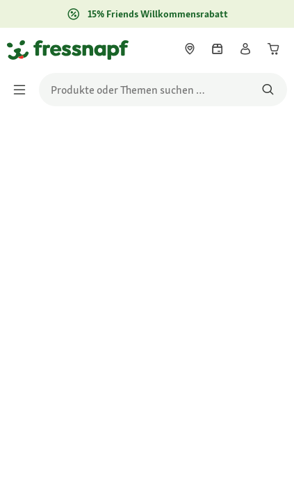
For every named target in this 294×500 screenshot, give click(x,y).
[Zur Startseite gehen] (23, 49)
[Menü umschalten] (23, 89)
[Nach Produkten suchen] (268, 89)
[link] (190, 48)
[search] (163, 89)
